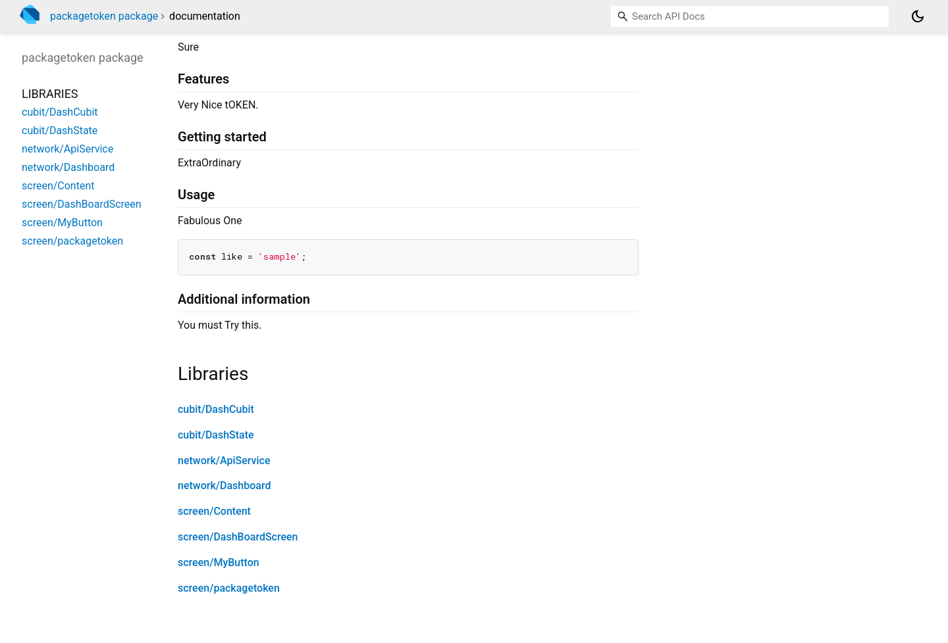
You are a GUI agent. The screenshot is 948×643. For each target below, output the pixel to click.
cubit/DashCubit (216, 409)
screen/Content (214, 511)
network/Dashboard (224, 485)
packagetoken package (104, 16)
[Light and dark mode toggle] (917, 16)
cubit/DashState (216, 435)
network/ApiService (224, 460)
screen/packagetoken (229, 588)
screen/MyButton (218, 562)
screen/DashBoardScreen (238, 537)
